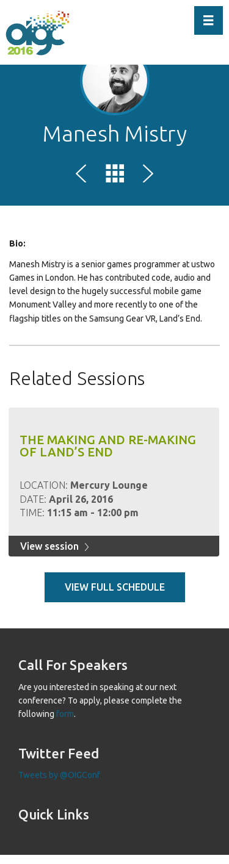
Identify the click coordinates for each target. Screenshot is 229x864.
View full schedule (115, 586)
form (65, 714)
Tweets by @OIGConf (59, 775)
